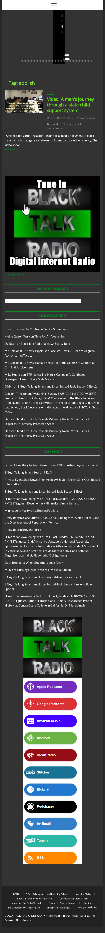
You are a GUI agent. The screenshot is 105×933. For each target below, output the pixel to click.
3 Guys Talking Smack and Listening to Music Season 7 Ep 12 (57, 386)
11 (52, 61)
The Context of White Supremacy (46, 329)
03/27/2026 (25, 47)
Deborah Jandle (15, 419)
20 (79, 61)
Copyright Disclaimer (87, 907)
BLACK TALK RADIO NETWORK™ (26, 915)
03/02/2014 (65, 118)
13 (58, 61)
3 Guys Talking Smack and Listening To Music (47, 894)
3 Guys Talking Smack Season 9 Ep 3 (28, 472)
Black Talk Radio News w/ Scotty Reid (45, 343)
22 (85, 61)
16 (67, 61)
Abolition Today (83, 894)
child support (67, 124)
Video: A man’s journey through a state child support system (70, 104)
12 (55, 61)
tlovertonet (12, 329)
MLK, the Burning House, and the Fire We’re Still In (38, 570)
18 (73, 61)
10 (49, 61)
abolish (55, 124)
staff (10, 47)
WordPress (85, 915)
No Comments (15, 52)
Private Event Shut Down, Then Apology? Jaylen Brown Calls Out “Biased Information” (77, 34)
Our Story (88, 903)
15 (64, 61)
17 (70, 61)
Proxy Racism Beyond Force (23, 529)
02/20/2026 (76, 47)
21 (82, 61)
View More (14, 58)
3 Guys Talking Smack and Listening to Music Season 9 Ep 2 (43, 491)
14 (61, 61)
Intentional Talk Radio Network (26, 903)
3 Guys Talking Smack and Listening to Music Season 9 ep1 (43, 577)
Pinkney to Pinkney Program (62, 903)
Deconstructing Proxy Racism (74, 898)
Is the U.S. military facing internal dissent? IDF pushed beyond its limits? (27, 34)
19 (76, 61)
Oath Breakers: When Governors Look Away (34, 562)
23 (88, 61)
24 (91, 61)
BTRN (74, 19)
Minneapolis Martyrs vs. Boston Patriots (31, 510)
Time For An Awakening (49, 336)
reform (59, 128)
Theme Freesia (70, 915)
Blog (16, 19)
